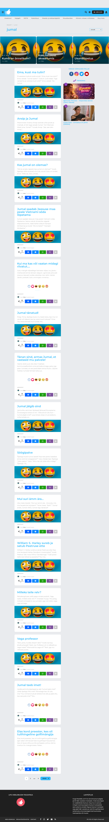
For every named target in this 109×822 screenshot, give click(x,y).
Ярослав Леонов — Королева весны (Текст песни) (78, 101)
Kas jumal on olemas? (32, 165)
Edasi (44, 778)
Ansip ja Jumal (27, 118)
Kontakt (33, 819)
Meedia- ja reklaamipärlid (51, 18)
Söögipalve (25, 452)
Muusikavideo (68, 18)
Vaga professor (27, 638)
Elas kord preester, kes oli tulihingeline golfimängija (35, 733)
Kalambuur (35, 18)
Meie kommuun (10, 819)
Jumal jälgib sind (29, 406)
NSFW (26, 18)
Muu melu (101, 18)
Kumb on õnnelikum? (16, 58)
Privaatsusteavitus (22, 819)
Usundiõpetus (84, 58)
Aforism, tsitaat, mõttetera (85, 18)
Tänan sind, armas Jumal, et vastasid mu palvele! (36, 358)
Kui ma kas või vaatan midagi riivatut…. (37, 265)
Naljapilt (17, 18)
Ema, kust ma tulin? (31, 72)
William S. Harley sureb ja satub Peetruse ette (35, 544)
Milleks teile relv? (29, 592)
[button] (3, 12)
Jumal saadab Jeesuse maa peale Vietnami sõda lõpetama (36, 211)
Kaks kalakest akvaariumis (47, 57)
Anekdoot (8, 18)
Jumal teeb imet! (29, 685)
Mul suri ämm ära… (30, 499)
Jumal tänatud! (27, 312)
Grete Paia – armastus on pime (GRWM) (75, 123)
